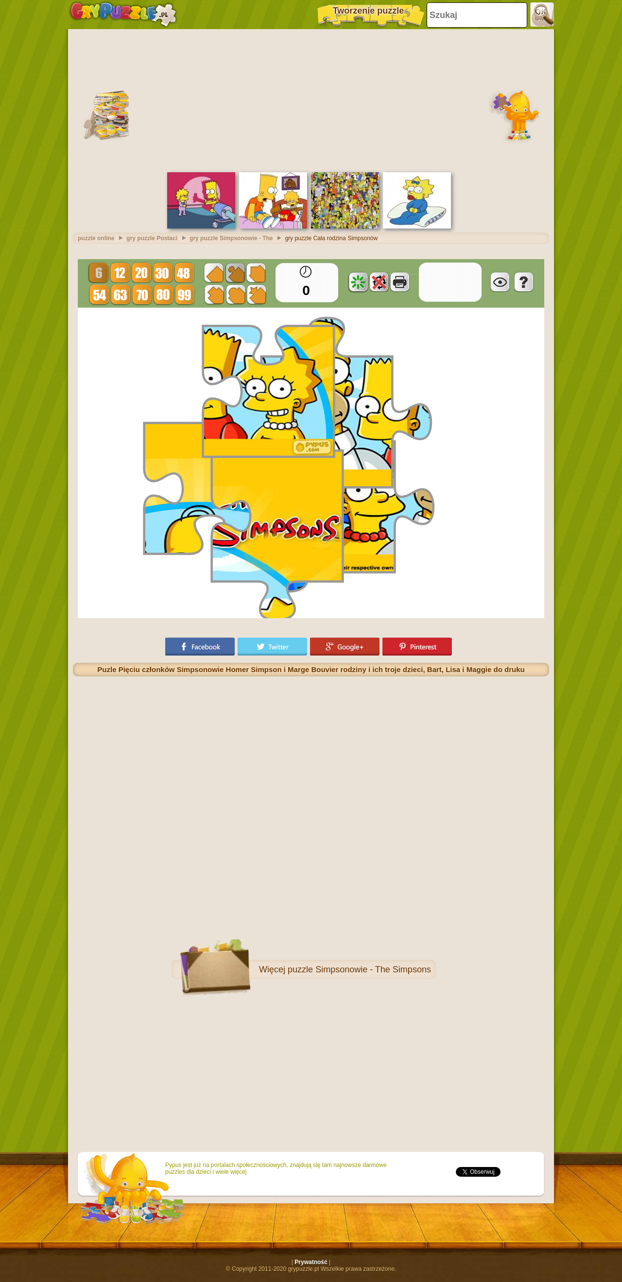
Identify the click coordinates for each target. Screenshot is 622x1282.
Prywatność (310, 1262)
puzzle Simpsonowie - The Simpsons (359, 969)
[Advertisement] (311, 99)
